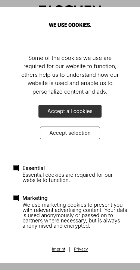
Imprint (58, 249)
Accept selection (70, 133)
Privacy (81, 249)
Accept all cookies (70, 111)
